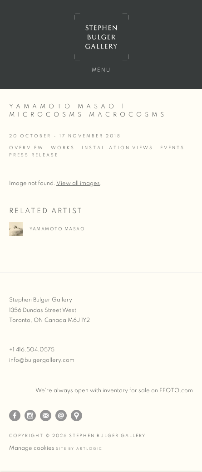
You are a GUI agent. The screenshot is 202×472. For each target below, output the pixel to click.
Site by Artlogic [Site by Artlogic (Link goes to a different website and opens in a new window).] (79, 449)
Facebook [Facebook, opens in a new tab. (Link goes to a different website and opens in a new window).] (14, 416)
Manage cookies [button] (31, 448)
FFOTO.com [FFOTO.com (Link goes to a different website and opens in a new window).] (176, 391)
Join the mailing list (45, 415)
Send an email (61, 415)
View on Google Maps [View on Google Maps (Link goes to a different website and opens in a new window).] (76, 415)
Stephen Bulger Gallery (101, 37)
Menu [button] (101, 70)
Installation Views (117, 148)
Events (172, 148)
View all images (78, 183)
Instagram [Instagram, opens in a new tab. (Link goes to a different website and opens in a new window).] (30, 416)
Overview (26, 148)
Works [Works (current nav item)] (63, 148)
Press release (34, 155)
